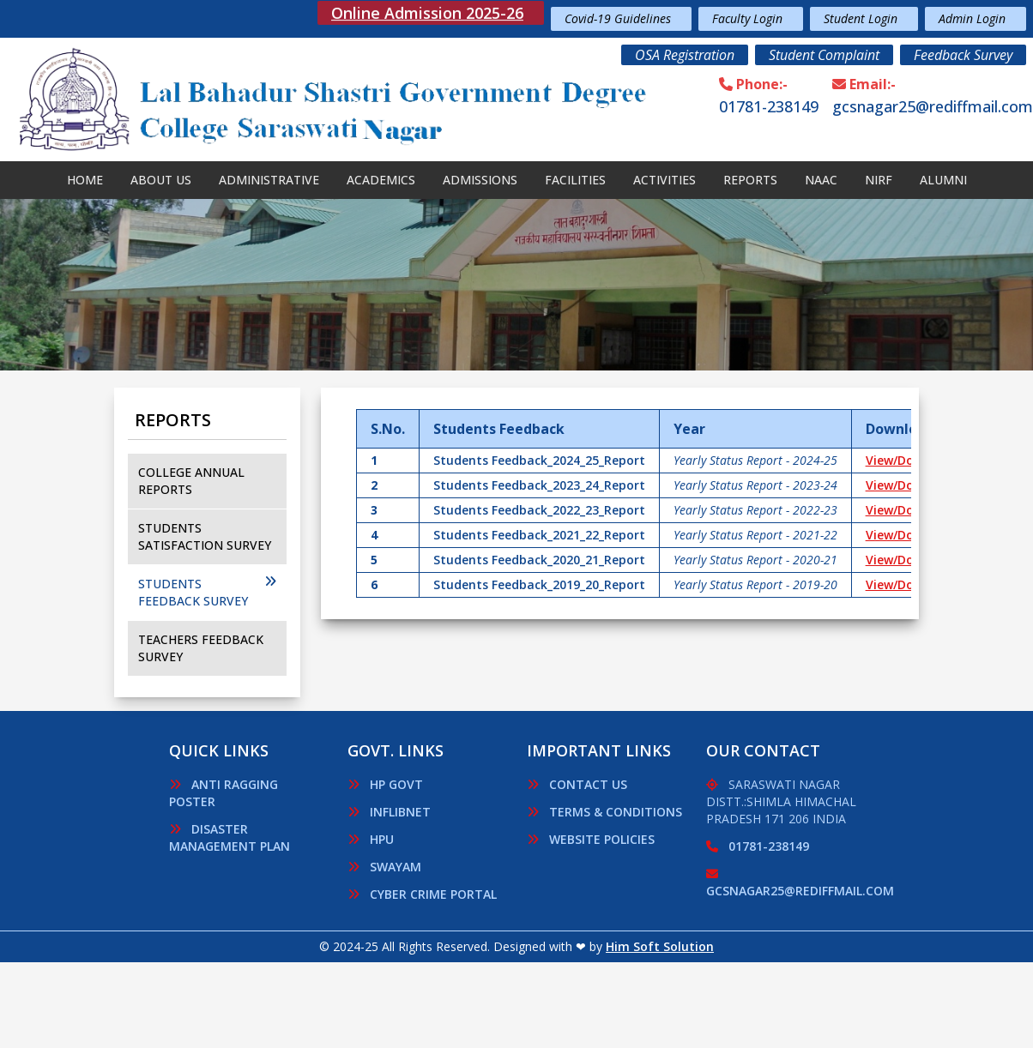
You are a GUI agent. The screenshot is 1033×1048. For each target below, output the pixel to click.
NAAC (821, 180)
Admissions (480, 180)
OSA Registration (684, 54)
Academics (381, 180)
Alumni (943, 180)
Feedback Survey (963, 54)
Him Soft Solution (660, 946)
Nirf (878, 180)
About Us (160, 180)
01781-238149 (769, 106)
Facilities (575, 180)
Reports (750, 180)
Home (85, 180)
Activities (664, 180)
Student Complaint (824, 54)
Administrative (269, 180)
